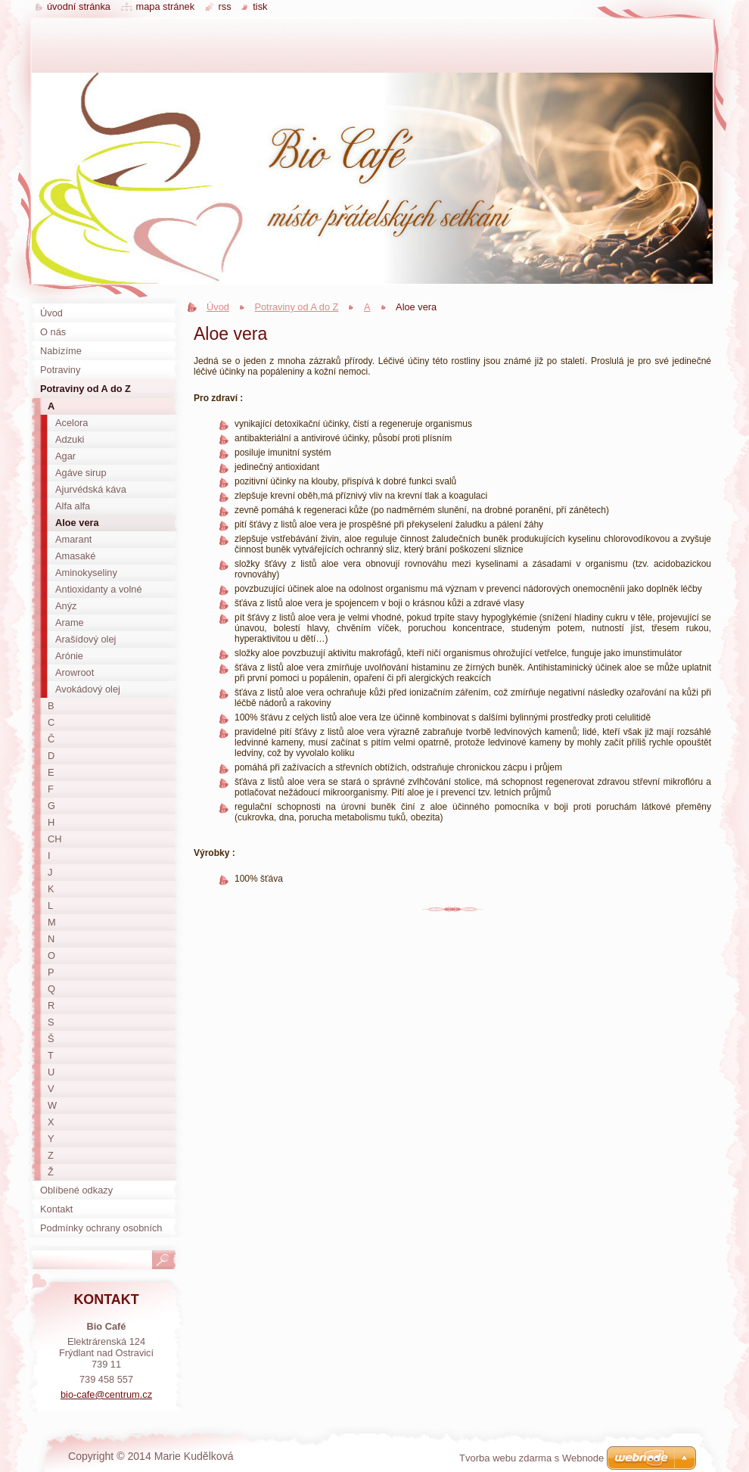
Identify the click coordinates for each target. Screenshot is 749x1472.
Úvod (218, 307)
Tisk (260, 6)
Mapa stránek (165, 6)
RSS (225, 6)
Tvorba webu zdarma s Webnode (531, 1458)
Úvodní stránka (78, 6)
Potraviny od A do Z (296, 307)
